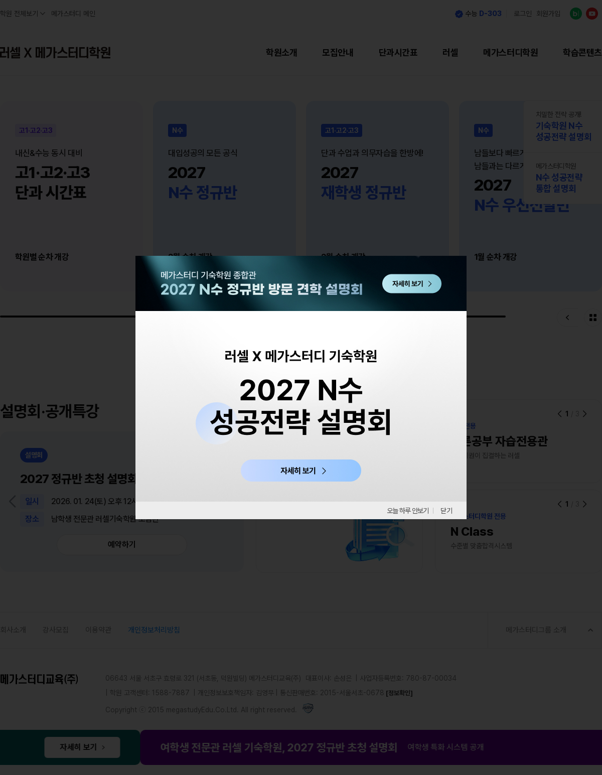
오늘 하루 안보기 (404, 510)
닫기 (446, 510)
